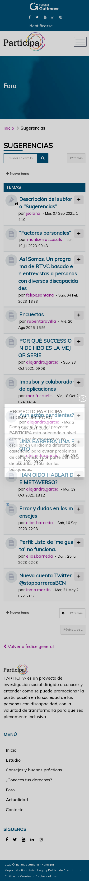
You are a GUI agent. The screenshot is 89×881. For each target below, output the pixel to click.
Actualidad (17, 799)
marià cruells (39, 395)
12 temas (76, 158)
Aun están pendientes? (46, 415)
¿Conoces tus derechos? (29, 780)
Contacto (14, 809)
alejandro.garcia (42, 362)
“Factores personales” (45, 232)
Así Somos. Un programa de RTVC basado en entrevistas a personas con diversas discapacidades (48, 273)
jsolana (33, 213)
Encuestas (31, 314)
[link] (30, 16)
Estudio (13, 760)
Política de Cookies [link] (18, 876)
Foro (10, 790)
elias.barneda (39, 522)
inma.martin (38, 589)
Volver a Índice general (29, 646)
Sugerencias (28, 145)
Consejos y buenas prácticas (34, 770)
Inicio (9, 128)
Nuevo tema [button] (17, 173)
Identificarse (40, 26)
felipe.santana (40, 295)
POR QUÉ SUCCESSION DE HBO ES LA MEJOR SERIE (44, 348)
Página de (73, 629)
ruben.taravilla (41, 321)
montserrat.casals (44, 239)
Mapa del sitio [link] (15, 870)
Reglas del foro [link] (46, 876)
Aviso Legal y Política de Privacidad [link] (53, 870)
